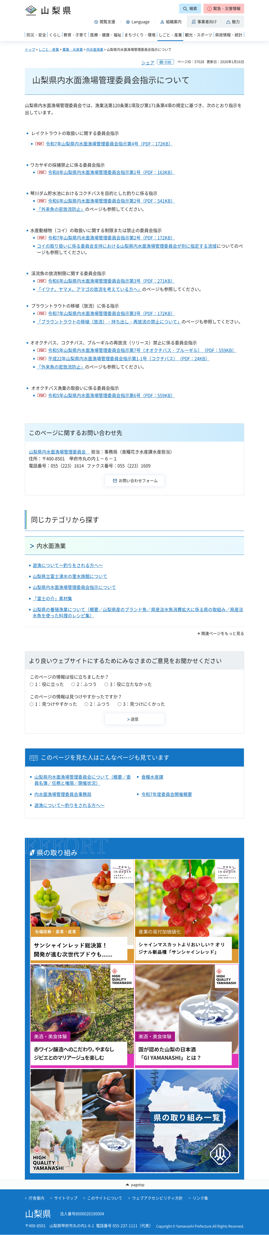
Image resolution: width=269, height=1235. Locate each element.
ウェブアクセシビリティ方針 (157, 1198)
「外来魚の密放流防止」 (61, 209)
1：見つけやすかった (56, 704)
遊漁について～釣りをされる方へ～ (68, 565)
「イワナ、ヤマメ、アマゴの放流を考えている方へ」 (89, 289)
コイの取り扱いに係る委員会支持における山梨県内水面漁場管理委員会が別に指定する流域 (127, 246)
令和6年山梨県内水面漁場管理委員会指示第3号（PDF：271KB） (111, 281)
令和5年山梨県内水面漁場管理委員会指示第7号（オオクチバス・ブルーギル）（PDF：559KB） (142, 350)
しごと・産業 (48, 49)
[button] (223, 8)
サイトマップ (65, 1198)
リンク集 (200, 1198)
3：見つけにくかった (144, 704)
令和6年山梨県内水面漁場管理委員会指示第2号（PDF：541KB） (111, 201)
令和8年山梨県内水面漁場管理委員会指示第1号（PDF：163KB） (111, 172)
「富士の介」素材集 (52, 598)
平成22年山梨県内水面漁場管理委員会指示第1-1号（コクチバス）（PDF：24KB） (129, 358)
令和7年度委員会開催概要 (166, 794)
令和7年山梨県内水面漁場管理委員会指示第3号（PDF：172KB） (111, 313)
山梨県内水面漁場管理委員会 (59, 451)
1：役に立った (49, 684)
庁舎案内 (36, 1198)
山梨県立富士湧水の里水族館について (70, 576)
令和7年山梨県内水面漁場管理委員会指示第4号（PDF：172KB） (109, 144)
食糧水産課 (152, 777)
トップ (30, 49)
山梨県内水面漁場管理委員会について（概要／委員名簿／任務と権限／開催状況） (82, 780)
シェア (147, 62)
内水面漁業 (94, 49)
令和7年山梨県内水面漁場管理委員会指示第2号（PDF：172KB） (111, 238)
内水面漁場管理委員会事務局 (62, 794)
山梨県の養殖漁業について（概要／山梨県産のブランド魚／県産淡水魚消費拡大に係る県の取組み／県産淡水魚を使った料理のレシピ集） (138, 612)
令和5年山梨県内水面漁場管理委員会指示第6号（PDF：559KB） (111, 395)
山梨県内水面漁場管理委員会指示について (74, 587)
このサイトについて (104, 1198)
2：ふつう (87, 684)
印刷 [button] (167, 62)
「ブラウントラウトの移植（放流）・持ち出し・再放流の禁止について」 (109, 321)
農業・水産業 (72, 49)
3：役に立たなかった (131, 684)
